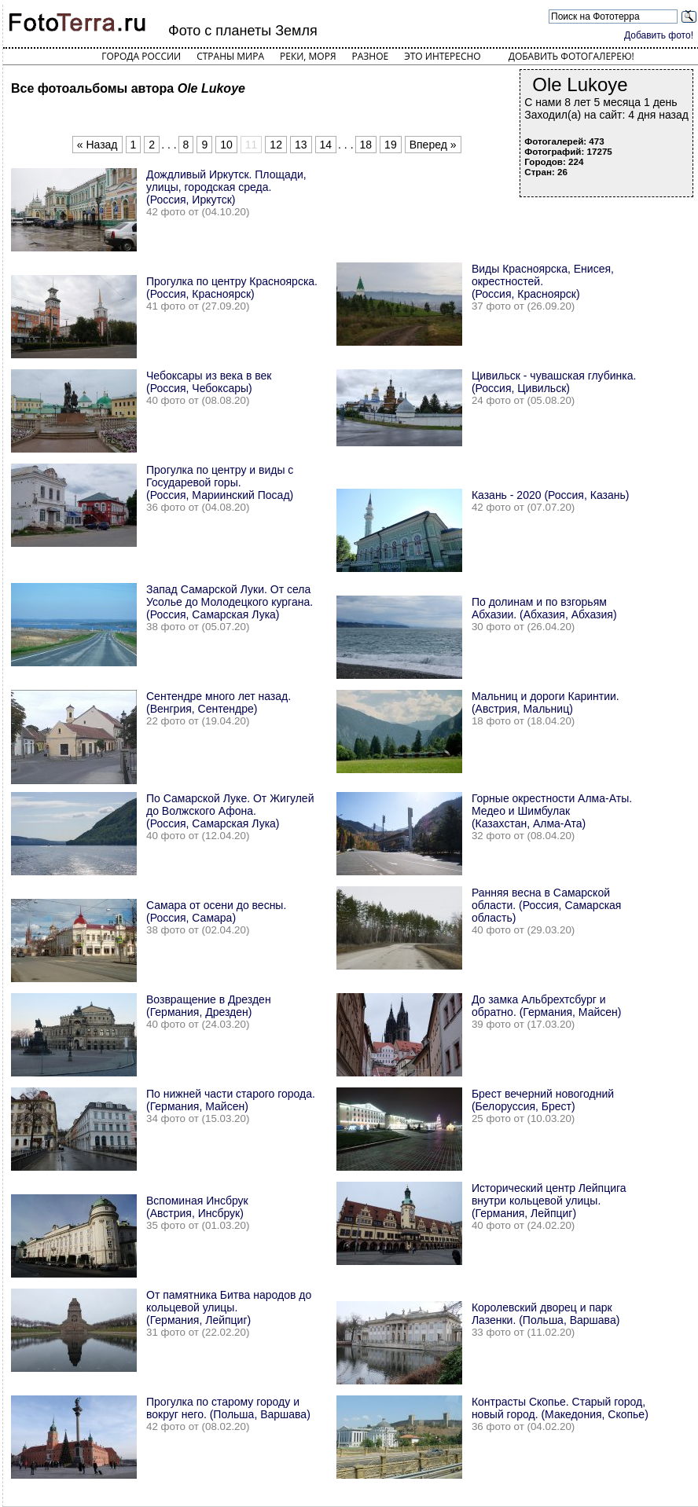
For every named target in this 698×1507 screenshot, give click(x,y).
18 (366, 144)
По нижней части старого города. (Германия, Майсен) (230, 1100)
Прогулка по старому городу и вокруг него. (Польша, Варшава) (228, 1408)
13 (301, 144)
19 (390, 144)
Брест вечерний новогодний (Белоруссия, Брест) (543, 1100)
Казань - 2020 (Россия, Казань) (551, 495)
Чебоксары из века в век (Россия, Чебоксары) (208, 381)
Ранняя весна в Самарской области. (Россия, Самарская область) (547, 905)
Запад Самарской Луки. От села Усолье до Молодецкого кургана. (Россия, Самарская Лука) (229, 602)
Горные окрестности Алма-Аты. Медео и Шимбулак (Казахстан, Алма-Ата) (552, 811)
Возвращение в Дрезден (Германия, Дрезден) (208, 1005)
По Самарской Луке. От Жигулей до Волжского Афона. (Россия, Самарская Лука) (230, 811)
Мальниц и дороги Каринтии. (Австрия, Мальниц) (545, 702)
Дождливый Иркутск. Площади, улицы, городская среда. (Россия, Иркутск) (226, 187)
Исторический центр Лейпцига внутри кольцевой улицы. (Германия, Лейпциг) (549, 1200)
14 (326, 144)
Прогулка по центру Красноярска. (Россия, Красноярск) (232, 287)
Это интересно (442, 56)
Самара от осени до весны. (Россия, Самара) (216, 911)
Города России (141, 56)
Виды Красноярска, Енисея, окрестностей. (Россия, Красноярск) (543, 281)
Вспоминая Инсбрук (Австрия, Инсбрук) (197, 1206)
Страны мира (230, 56)
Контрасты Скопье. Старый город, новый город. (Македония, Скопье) (560, 1408)
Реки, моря (308, 56)
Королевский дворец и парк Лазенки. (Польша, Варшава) (545, 1313)
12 (276, 144)
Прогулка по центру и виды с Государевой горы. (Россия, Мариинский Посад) (219, 482)
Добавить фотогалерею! (571, 56)
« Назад (97, 144)
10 (226, 144)
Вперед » (433, 144)
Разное (370, 56)
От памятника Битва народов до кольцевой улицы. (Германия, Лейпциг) (228, 1307)
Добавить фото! (658, 35)
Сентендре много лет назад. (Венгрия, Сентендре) (218, 702)
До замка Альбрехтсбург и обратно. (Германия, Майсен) (547, 1005)
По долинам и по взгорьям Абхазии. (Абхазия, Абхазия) (544, 608)
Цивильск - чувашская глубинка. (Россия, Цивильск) (554, 381)
